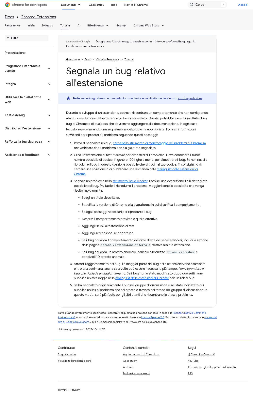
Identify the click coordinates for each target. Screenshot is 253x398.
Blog (114, 5)
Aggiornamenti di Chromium (141, 354)
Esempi (121, 25)
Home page (73, 59)
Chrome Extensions (38, 17)
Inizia (31, 25)
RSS (190, 373)
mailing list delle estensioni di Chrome (142, 278)
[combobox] (207, 4)
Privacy (75, 389)
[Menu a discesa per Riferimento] (108, 25)
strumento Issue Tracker (130, 181)
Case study (96, 5)
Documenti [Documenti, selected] (68, 5)
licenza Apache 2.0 (152, 317)
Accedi (243, 5)
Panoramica (12, 25)
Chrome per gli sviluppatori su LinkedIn (212, 367)
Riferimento (95, 25)
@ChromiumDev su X (201, 354)
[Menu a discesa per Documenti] (80, 4)
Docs (9, 17)
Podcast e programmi (136, 373)
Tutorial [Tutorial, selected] (65, 25)
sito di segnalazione (190, 98)
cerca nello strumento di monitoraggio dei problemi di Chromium (159, 143)
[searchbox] (26, 38)
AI (78, 25)
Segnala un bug (67, 354)
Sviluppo (47, 25)
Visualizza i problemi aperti (74, 360)
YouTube (193, 360)
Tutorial (129, 59)
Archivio (128, 367)
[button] (23, 68)
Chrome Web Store (146, 25)
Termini (62, 389)
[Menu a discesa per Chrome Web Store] (164, 25)
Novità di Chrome (136, 5)
